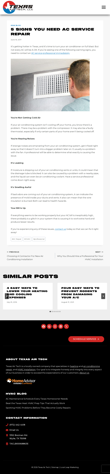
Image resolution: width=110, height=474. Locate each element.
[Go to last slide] (7, 296)
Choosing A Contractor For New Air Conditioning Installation (30, 255)
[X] (66, 326)
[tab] (50, 311)
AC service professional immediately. (50, 53)
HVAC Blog (16, 25)
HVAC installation (27, 369)
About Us (84, 373)
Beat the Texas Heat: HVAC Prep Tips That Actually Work (35, 403)
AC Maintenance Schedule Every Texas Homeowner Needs (37, 399)
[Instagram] (55, 326)
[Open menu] (103, 7)
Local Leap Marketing (69, 467)
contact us (60, 229)
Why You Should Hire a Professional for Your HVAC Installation (80, 255)
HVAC (27, 239)
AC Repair (16, 239)
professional (38, 239)
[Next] (103, 296)
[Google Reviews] (49, 326)
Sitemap (55, 467)
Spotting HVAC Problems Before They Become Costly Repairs (38, 408)
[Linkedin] (60, 326)
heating (74, 366)
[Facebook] (43, 326)
